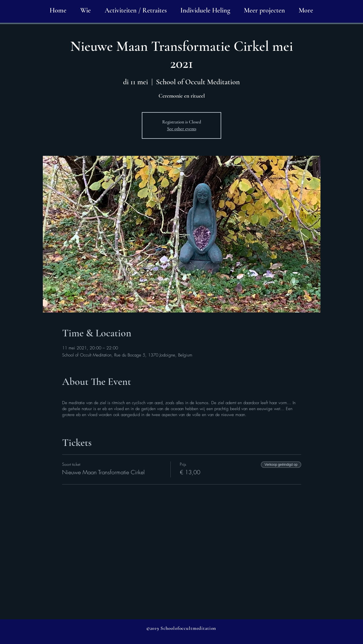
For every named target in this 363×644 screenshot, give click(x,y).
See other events (181, 129)
